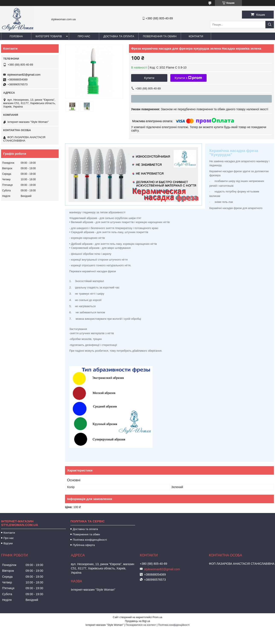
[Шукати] (269, 24)
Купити (149, 78)
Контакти (196, 36)
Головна (16, 36)
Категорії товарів (49, 36)
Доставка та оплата (118, 36)
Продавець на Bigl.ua (137, 621)
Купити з (188, 78)
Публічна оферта (84, 545)
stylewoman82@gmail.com (24, 74)
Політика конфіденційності (90, 539)
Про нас (84, 36)
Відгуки (8, 543)
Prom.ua (157, 617)
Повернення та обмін (160, 36)
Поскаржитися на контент (141, 624)
